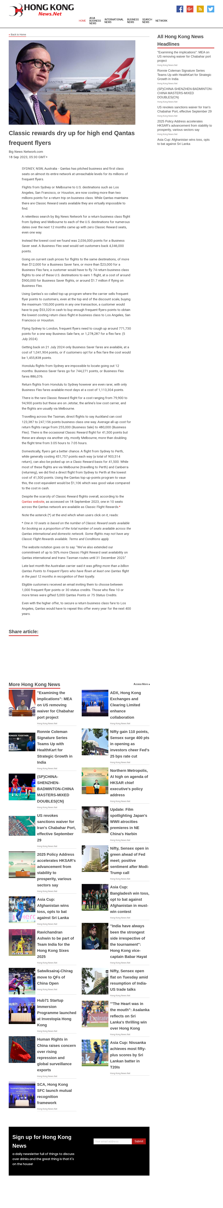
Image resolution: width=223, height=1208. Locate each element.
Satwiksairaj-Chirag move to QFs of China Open (55, 977)
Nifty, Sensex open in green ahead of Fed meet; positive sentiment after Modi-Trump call (129, 860)
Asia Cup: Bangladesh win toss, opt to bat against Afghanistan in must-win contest (129, 899)
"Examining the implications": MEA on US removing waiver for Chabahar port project (55, 705)
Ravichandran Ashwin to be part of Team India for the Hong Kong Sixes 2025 (55, 944)
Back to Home (17, 34)
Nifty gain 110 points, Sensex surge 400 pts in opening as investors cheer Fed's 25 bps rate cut (129, 743)
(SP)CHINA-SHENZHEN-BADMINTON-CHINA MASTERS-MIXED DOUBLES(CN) (55, 788)
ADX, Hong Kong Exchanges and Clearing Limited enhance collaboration (125, 705)
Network (161, 21)
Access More (141, 684)
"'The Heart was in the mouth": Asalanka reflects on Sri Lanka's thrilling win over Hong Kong (129, 1016)
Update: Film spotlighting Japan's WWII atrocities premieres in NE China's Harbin (128, 821)
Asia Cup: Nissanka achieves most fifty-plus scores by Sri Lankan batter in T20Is (128, 1054)
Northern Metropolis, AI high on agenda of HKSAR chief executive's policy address (129, 782)
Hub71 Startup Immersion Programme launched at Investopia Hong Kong (56, 1012)
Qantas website (33, 502)
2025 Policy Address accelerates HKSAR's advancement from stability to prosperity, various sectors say (184, 125)
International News (114, 21)
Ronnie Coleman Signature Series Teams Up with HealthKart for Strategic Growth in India (184, 75)
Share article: (24, 631)
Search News (147, 21)
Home (82, 21)
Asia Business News (95, 21)
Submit (139, 1141)
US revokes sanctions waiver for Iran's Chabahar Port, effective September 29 (56, 827)
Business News (133, 21)
